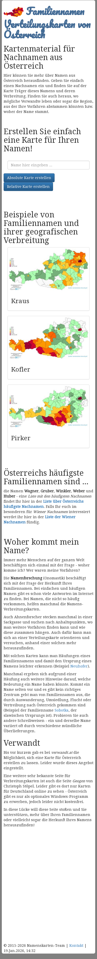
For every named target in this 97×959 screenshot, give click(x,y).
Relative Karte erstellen (28, 186)
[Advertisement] (48, 889)
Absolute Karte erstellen (29, 178)
